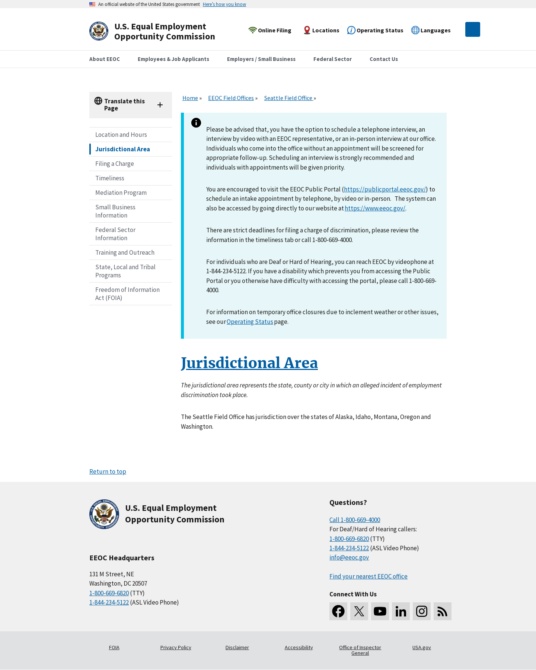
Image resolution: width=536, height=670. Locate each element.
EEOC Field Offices (231, 98)
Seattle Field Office (288, 98)
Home (190, 98)
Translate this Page (124, 104)
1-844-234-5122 (109, 602)
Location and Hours (121, 135)
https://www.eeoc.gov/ (375, 208)
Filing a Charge (114, 164)
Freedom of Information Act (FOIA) (127, 294)
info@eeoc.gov (349, 557)
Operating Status (250, 322)
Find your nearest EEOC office (368, 576)
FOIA (114, 647)
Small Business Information (115, 211)
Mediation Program (121, 193)
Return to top (107, 471)
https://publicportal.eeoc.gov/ (385, 189)
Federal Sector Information (115, 234)
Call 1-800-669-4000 (354, 520)
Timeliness (109, 178)
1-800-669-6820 (109, 593)
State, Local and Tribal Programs (125, 271)
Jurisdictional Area (122, 149)
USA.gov (421, 647)
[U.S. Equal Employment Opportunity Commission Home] (160, 31)
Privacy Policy (175, 647)
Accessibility (299, 647)
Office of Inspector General (360, 650)
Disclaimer (237, 647)
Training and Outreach (124, 252)
